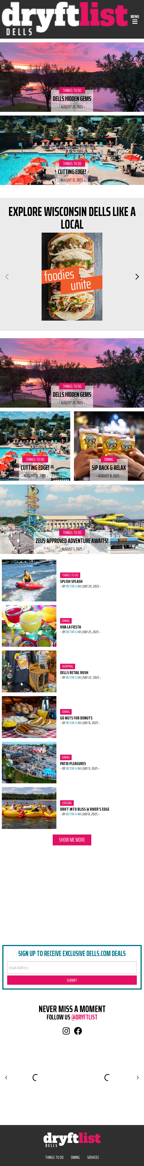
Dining (110, 459)
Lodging (68, 803)
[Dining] (72, 277)
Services (93, 1157)
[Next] (137, 277)
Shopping (68, 666)
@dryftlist (84, 1017)
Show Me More (72, 839)
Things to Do (72, 90)
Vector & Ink (73, 586)
